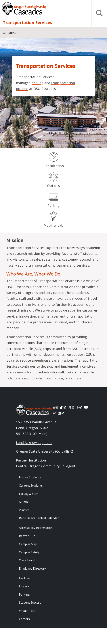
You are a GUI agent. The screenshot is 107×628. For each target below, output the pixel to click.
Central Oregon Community (45, 466)
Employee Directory (32, 568)
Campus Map (28, 544)
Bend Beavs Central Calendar (39, 518)
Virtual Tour (27, 611)
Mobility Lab (53, 225)
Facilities (24, 578)
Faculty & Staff (28, 494)
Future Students (30, 477)
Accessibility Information (36, 528)
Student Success (30, 603)
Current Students (31, 486)
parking (37, 83)
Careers (24, 619)
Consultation (53, 166)
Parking (53, 205)
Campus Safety (29, 552)
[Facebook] (79, 407)
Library (24, 586)
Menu (12, 33)
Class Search (27, 560)
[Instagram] (56, 407)
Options (53, 185)
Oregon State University (45, 451)
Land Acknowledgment (34, 442)
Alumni (23, 502)
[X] (71, 407)
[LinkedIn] (61, 413)
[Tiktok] (63, 407)
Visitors (24, 510)
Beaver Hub (27, 536)
